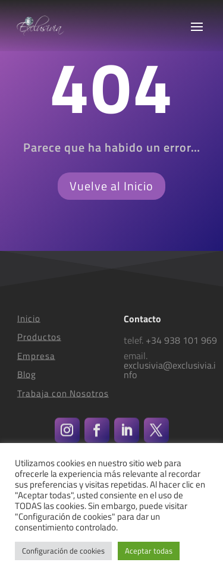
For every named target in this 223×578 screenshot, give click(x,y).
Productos (39, 343)
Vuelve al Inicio (111, 186)
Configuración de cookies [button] (63, 551)
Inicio (28, 324)
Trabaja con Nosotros (63, 399)
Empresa (36, 362)
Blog (26, 381)
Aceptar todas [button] (148, 551)
